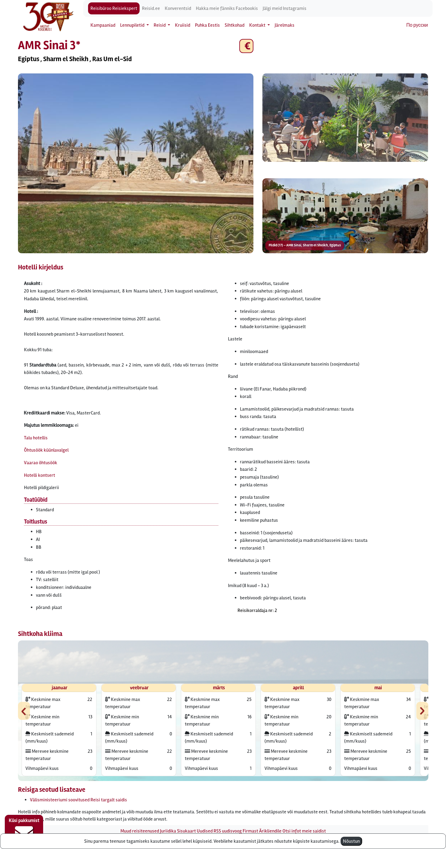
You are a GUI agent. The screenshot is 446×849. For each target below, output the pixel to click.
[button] (136, 163)
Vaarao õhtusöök (40, 463)
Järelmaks (284, 25)
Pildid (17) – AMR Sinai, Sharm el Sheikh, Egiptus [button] (305, 245)
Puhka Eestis (207, 25)
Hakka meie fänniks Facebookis (227, 8)
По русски (417, 25)
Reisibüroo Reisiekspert (113, 8)
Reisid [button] (160, 25)
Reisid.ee (151, 8)
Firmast (250, 831)
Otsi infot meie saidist (304, 831)
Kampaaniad (102, 25)
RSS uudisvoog (228, 831)
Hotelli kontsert (39, 475)
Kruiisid (182, 25)
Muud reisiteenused (139, 831)
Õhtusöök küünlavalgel (46, 450)
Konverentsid (178, 8)
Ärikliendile (270, 831)
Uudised (205, 831)
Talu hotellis (36, 438)
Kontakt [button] (257, 25)
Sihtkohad (234, 25)
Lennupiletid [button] (132, 25)
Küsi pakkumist (24, 830)
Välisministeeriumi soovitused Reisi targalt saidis (78, 800)
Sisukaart (186, 831)
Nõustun (351, 841)
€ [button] (246, 46)
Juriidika (168, 831)
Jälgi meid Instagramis (284, 8)
